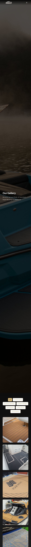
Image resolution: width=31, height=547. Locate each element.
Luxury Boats (20, 407)
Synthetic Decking (9, 403)
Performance (15, 411)
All (10, 399)
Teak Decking (18, 399)
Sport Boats (10, 407)
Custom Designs (22, 403)
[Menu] (26, 2)
